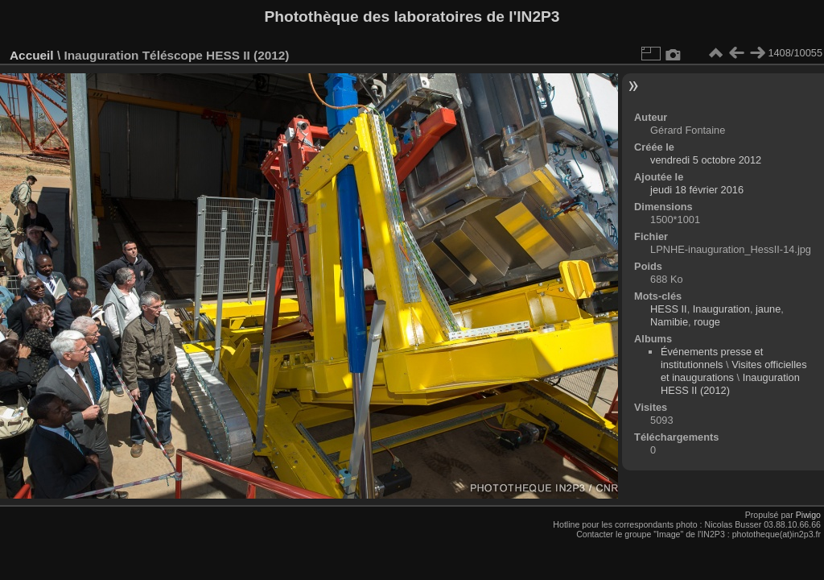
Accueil (32, 55)
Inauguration (721, 309)
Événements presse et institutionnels (712, 358)
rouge (707, 322)
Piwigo (808, 515)
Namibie (669, 322)
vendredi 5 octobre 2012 (705, 160)
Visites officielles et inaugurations (734, 370)
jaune (768, 309)
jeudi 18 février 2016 (697, 190)
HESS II (668, 309)
